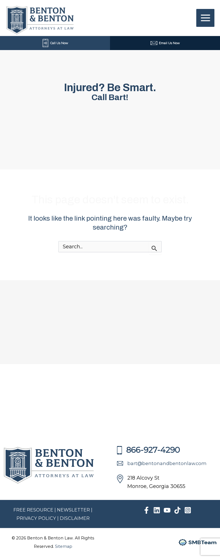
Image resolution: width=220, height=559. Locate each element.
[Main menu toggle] (205, 18)
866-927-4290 (148, 450)
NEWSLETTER (73, 510)
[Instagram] (187, 510)
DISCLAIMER (75, 518)
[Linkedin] (156, 510)
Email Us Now (165, 43)
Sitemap (63, 546)
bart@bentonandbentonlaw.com (162, 463)
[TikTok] (177, 510)
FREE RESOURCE (33, 510)
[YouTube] (167, 510)
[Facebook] (146, 510)
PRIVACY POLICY (36, 518)
